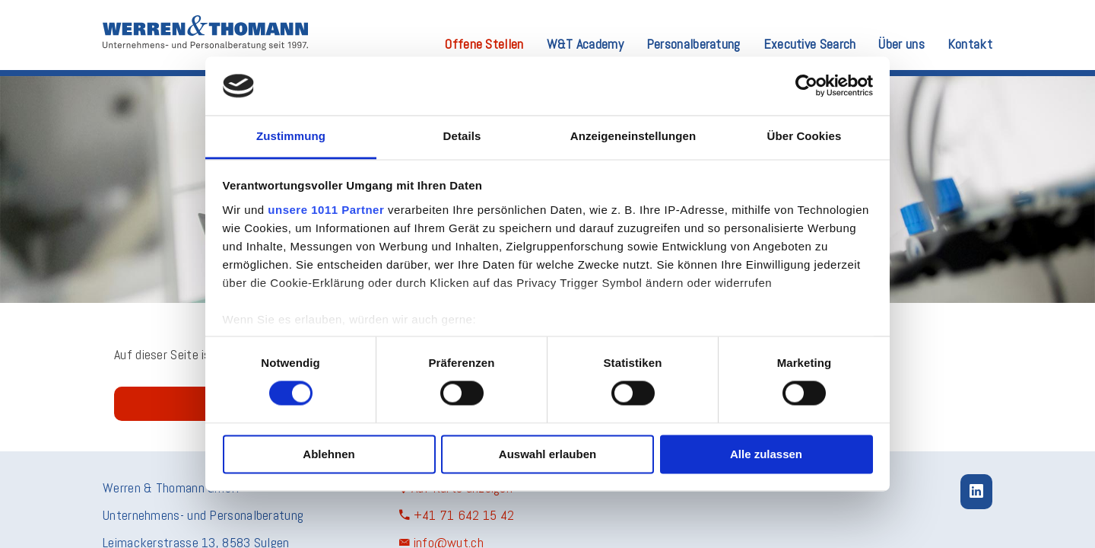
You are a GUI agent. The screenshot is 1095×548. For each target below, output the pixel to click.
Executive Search (809, 45)
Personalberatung (693, 45)
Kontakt (969, 45)
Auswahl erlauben (547, 454)
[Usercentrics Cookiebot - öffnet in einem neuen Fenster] (806, 86)
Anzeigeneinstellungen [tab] (633, 135)
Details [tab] (462, 135)
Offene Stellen (484, 45)
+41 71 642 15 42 (456, 515)
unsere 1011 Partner (326, 209)
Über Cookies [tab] (804, 135)
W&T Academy (585, 45)
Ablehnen (328, 454)
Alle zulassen (766, 454)
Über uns (901, 45)
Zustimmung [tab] (290, 135)
